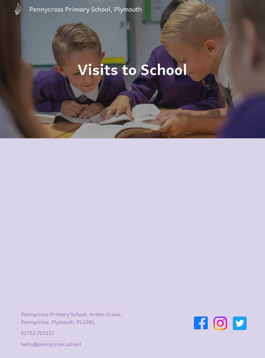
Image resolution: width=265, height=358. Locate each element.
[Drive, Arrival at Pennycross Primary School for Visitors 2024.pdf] (132, 219)
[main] (132, 69)
